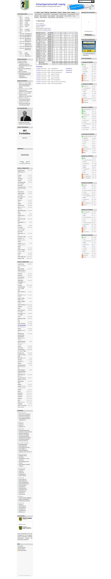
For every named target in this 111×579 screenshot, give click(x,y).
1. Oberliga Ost (85, 62)
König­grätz (20, 403)
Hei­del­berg (20, 394)
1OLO (25, 451)
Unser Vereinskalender (86, 58)
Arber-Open (20, 313)
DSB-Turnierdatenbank (23, 482)
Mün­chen (20, 205)
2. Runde (38, 70)
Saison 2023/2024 (43, 17)
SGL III (21, 20)
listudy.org (21, 504)
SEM (19, 405)
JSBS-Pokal (27, 56)
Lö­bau (19, 316)
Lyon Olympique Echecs (24, 461)
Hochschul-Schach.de (23, 440)
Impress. (73, 12)
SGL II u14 (22, 41)
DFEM (22, 291)
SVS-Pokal (27, 54)
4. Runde (38, 74)
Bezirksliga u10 (28, 48)
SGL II (21, 19)
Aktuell (38, 12)
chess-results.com (22, 479)
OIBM (19, 402)
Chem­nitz (20, 361)
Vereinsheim (68, 90)
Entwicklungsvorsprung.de (24, 500)
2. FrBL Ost (27, 29)
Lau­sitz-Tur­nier (21, 264)
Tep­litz (19, 248)
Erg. (21, 195)
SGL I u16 (22, 33)
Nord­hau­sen (20, 318)
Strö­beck (19, 225)
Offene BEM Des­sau (22, 210)
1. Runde (38, 68)
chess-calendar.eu (22, 485)
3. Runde (38, 72)
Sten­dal (19, 177)
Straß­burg (20, 273)
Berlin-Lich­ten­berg (21, 323)
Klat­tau (19, 256)
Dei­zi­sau (19, 389)
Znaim (19, 308)
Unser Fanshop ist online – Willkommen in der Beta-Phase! (25, 90)
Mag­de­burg (20, 393)
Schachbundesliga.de (23, 450)
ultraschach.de (22, 494)
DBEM (19, 301)
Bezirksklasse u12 (28, 46)
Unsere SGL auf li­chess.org (24, 414)
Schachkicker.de (22, 474)
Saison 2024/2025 (51, 17)
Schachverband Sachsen (24, 436)
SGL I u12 (22, 43)
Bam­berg (20, 353)
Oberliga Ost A (85, 107)
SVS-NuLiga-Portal (23, 447)
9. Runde (38, 83)
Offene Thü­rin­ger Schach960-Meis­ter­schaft (22, 371)
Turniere (59, 12)
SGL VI (21, 24)
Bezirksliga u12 (28, 43)
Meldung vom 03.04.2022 (24, 122)
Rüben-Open (20, 233)
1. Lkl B (26, 22)
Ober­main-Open (21, 277)
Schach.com (21, 472)
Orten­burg (20, 359)
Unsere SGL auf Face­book (24, 415)
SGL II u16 (22, 35)
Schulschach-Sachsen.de (24, 439)
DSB (21, 198)
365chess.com (22, 512)
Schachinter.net (22, 486)
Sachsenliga (27, 20)
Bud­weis (19, 258)
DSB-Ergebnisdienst (23, 444)
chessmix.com (22, 492)
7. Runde (38, 79)
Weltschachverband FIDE (24, 430)
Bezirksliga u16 (28, 36)
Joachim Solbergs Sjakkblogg (25, 497)
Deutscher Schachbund (24, 433)
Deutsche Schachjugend (24, 434)
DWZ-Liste (47, 12)
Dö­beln (19, 391)
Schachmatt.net (22, 509)
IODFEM (19, 330)
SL (31, 451)
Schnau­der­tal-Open (22, 187)
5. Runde (38, 76)
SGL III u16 (22, 36)
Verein (42, 12)
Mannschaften (53, 12)
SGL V (21, 23)
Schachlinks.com (22, 491)
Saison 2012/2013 (46, 14)
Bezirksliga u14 (28, 38)
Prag (19, 254)
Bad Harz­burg (21, 381)
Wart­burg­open (21, 222)
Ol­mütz (19, 328)
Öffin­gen (19, 203)
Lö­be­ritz (19, 253)
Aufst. (28, 447)
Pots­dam (19, 175)
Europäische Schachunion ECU (25, 431)
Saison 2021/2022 (68, 15)
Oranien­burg (20, 347)
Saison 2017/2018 (43, 15)
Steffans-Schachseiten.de (24, 499)
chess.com (21, 425)
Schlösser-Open (21, 193)
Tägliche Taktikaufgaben (23, 127)
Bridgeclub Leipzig (23, 455)
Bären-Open (20, 196)
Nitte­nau (19, 363)
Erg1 (19, 185)
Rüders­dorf (20, 275)
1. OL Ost (27, 17)
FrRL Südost (27, 30)
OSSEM (19, 386)
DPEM (19, 298)
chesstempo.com (22, 510)
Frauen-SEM (23, 405)
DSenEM (20, 295)
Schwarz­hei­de (21, 191)
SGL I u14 (22, 38)
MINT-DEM (20, 358)
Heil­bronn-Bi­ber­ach (22, 304)
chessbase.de (22, 469)
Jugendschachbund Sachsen (25, 437)
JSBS (19, 241)
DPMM (26, 53)
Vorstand (58, 90)
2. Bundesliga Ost (42, 25)
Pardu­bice (20, 285)
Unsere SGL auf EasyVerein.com (25, 575)
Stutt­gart (19, 180)
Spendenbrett (74, 90)
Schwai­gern (20, 178)
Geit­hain (19, 346)
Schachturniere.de (22, 488)
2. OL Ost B (27, 19)
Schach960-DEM (21, 287)
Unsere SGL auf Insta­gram (24, 417)
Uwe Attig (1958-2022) (22, 108)
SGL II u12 (22, 46)
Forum (68, 12)
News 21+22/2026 (22, 61)
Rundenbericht (69, 68)
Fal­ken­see (20, 396)
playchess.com (22, 426)
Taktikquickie (20, 148)
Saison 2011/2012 (38, 14)
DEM (19, 207)
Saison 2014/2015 (63, 14)
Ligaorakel (21, 451)
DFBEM (23, 301)
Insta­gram (21, 466)
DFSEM (23, 249)
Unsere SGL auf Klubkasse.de (88, 39)
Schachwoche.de (22, 507)
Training (64, 12)
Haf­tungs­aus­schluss (44, 91)
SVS (23, 183)
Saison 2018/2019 (51, 15)
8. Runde (38, 81)
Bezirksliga (27, 24)
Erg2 (21, 185)
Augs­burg (20, 306)
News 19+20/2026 (22, 71)
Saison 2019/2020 (59, 15)
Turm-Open (20, 227)
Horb (19, 202)
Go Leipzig (21, 457)
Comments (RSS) (22, 550)
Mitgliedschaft (63, 90)
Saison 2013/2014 (54, 14)
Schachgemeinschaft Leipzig (50, 4)
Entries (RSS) (22, 549)
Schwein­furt (20, 218)
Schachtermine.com (23, 489)
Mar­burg (19, 384)
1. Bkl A (26, 26)
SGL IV (21, 22)
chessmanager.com (23, 480)
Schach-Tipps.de (22, 506)
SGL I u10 (22, 48)
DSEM (19, 249)
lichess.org (21, 423)
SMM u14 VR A (28, 40)
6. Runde (38, 77)
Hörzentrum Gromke (47, 30)
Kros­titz (19, 213)
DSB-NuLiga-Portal (23, 446)
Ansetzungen (39, 66)
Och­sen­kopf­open (21, 349)
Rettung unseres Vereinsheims (88, 12)
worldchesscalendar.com (24, 483)
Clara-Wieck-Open (21, 182)
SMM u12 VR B (28, 44)
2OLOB (28, 451)
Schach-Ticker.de (22, 475)
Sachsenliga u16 (28, 33)
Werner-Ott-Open (21, 310)
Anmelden (21, 546)
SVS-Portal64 (22, 448)
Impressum (38, 91)
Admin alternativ (22, 547)
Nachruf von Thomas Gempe (25, 124)
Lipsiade (19, 238)
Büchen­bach (20, 236)
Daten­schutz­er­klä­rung (53, 91)
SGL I (21, 17)
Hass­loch (20, 200)
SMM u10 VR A (28, 49)
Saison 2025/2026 (59, 17)
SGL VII (21, 26)
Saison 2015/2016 (71, 14)
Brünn (19, 400)
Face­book (28, 464)
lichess (20, 463)
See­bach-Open (21, 215)
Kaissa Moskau (22, 464)
